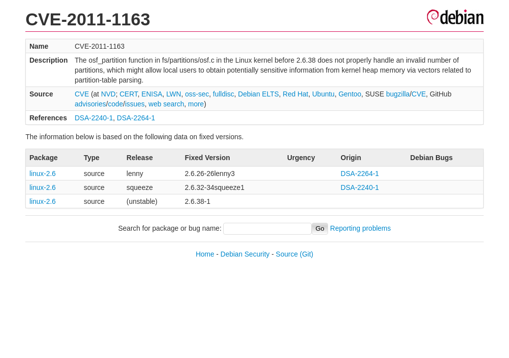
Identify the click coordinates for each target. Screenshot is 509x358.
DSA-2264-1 (136, 118)
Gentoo (350, 94)
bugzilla (398, 94)
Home (205, 254)
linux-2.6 (42, 174)
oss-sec (197, 94)
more (196, 104)
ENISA (152, 94)
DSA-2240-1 (94, 118)
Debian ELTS (258, 94)
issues (135, 104)
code (115, 104)
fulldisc (223, 94)
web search (166, 104)
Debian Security (245, 254)
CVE (82, 94)
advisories (90, 104)
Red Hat (295, 94)
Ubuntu (323, 94)
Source (287, 254)
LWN (173, 94)
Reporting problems (360, 228)
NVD (108, 94)
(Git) (306, 254)
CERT (128, 94)
